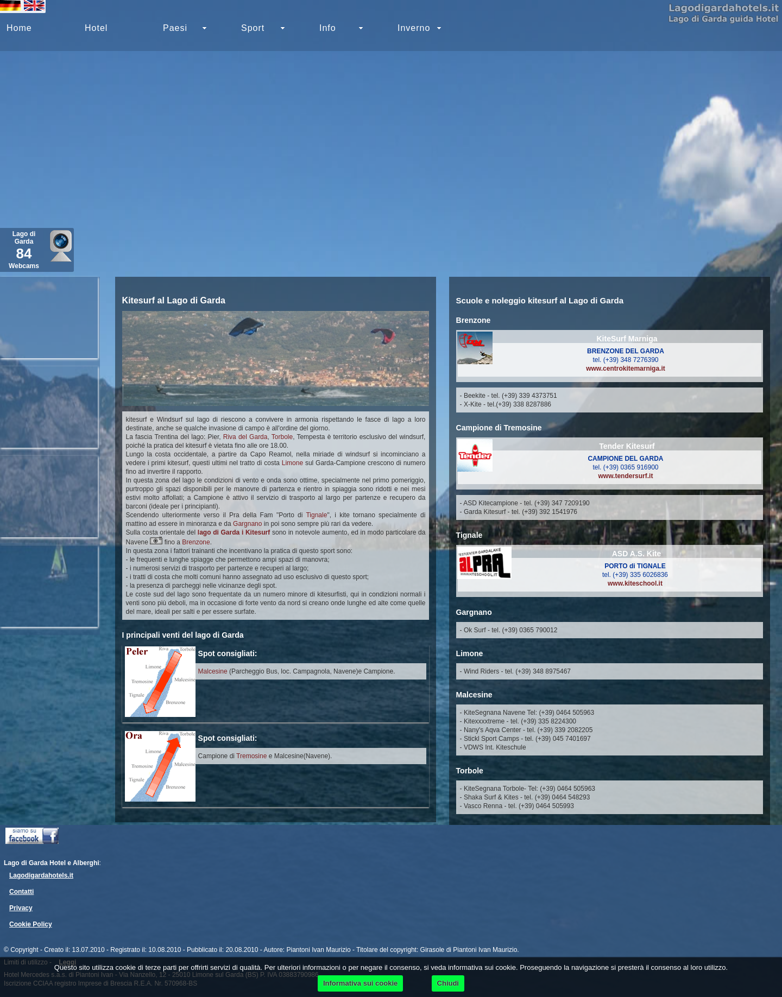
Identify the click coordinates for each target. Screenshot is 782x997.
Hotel (96, 28)
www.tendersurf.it (625, 476)
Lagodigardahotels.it (41, 875)
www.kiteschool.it (635, 583)
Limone (292, 463)
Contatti (21, 892)
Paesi (175, 28)
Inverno (414, 28)
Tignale (316, 515)
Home (19, 28)
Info (327, 28)
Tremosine (251, 756)
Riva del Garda (245, 437)
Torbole (282, 437)
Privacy (21, 908)
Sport (252, 28)
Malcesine (213, 671)
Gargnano (247, 524)
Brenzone (196, 542)
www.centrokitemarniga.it (625, 368)
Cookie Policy (30, 924)
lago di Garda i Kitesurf (234, 532)
